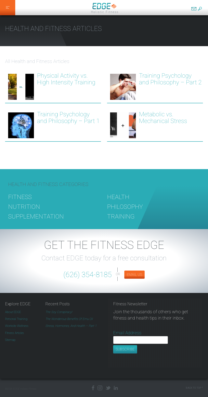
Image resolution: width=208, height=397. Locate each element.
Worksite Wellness (16, 326)
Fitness (20, 202)
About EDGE (13, 312)
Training (121, 221)
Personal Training (16, 319)
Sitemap (10, 340)
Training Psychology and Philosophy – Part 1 (68, 118)
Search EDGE (200, 9)
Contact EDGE (193, 9)
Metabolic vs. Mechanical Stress (163, 118)
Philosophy (125, 211)
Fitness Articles (14, 333)
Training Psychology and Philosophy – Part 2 (170, 79)
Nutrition (24, 211)
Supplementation (36, 221)
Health (118, 202)
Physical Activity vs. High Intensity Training (66, 79)
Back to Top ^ (194, 387)
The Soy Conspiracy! (58, 312)
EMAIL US (134, 274)
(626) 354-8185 (87, 274)
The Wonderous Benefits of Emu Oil (69, 319)
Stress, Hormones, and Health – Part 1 (70, 326)
